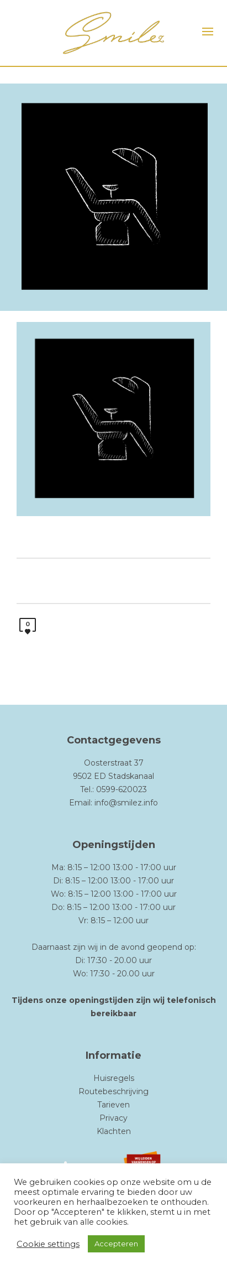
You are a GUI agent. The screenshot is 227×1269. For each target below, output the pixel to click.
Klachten (114, 1131)
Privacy (113, 1118)
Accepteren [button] (116, 1243)
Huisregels (113, 1078)
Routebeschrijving (113, 1091)
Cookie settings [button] (48, 1244)
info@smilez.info (126, 803)
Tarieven (113, 1105)
